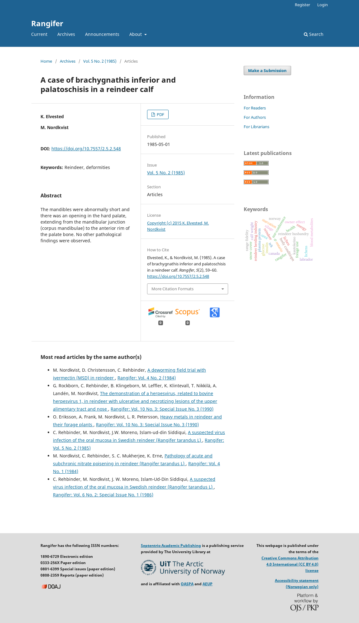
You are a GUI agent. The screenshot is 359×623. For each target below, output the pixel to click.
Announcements (102, 34)
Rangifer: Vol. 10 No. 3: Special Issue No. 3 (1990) (162, 409)
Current (39, 34)
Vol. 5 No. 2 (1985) (100, 61)
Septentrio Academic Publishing (171, 545)
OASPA (187, 584)
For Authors (255, 117)
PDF (160, 114)
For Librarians (256, 126)
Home (46, 61)
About (136, 34)
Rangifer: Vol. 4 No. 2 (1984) (146, 378)
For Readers (255, 108)
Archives (66, 34)
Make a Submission (267, 70)
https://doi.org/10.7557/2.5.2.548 (86, 149)
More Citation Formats (172, 289)
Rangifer (47, 23)
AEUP (208, 584)
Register (302, 4)
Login (322, 4)
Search (313, 34)
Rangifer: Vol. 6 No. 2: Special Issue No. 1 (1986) (103, 495)
